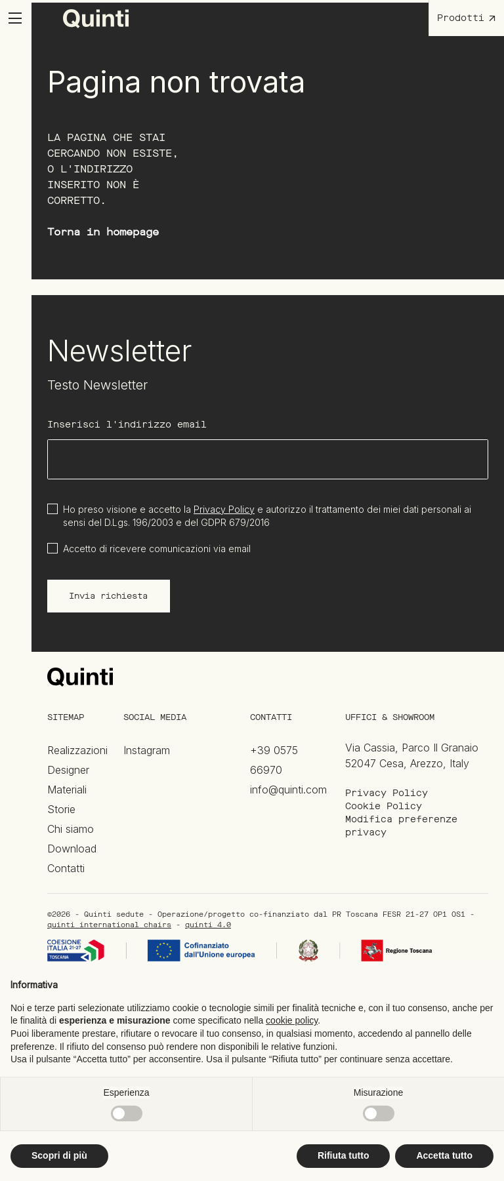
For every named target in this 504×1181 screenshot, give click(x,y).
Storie (61, 809)
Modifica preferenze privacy (401, 826)
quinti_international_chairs (109, 925)
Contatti (66, 868)
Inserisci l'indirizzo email (127, 424)
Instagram (146, 750)
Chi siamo (70, 828)
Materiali (67, 789)
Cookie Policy (383, 806)
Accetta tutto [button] (444, 1155)
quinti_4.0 (208, 925)
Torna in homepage (103, 232)
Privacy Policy (224, 509)
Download (71, 848)
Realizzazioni (77, 750)
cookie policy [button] (292, 1020)
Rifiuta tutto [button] (343, 1155)
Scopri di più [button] (59, 1155)
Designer (68, 769)
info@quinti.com (288, 789)
